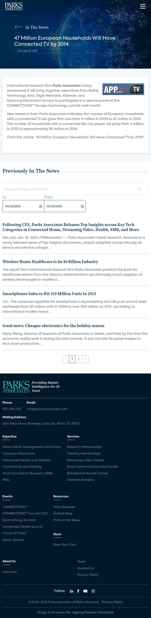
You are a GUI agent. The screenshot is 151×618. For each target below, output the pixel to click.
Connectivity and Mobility (21, 466)
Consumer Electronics (19, 453)
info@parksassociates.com (47, 409)
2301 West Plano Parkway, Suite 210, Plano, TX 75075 (40, 423)
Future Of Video (14, 533)
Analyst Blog (62, 513)
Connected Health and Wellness (26, 460)
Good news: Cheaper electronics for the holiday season (53, 326)
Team (81, 561)
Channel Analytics (81, 479)
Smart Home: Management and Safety (31, 447)
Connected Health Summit (22, 526)
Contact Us (85, 568)
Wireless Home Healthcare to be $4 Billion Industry (50, 262)
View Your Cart (64, 544)
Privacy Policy (87, 575)
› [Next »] (85, 359)
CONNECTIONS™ (14, 507)
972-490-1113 (12, 409)
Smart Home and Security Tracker (92, 466)
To (4, 197)
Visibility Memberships (84, 453)
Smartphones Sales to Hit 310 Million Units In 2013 (49, 294)
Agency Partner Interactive (93, 612)
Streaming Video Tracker (86, 460)
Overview (9, 572)
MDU (6, 479)
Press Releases (64, 507)
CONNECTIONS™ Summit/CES (24, 513)
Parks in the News (66, 520)
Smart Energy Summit (18, 520)
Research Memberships (84, 447)
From (48, 197)
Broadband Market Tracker (87, 473)
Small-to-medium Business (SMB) (27, 473)
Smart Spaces (13, 540)
